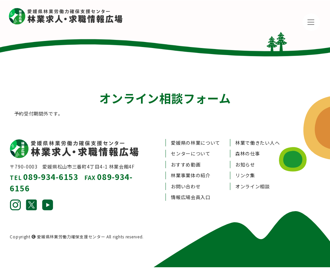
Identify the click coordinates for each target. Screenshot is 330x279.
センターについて (190, 140)
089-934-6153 (50, 163)
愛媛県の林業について (195, 129)
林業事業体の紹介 (190, 161)
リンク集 (245, 161)
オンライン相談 (252, 172)
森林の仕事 (247, 140)
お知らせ (245, 151)
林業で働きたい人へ (257, 129)
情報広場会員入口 (190, 183)
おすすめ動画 (185, 151)
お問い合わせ (185, 172)
